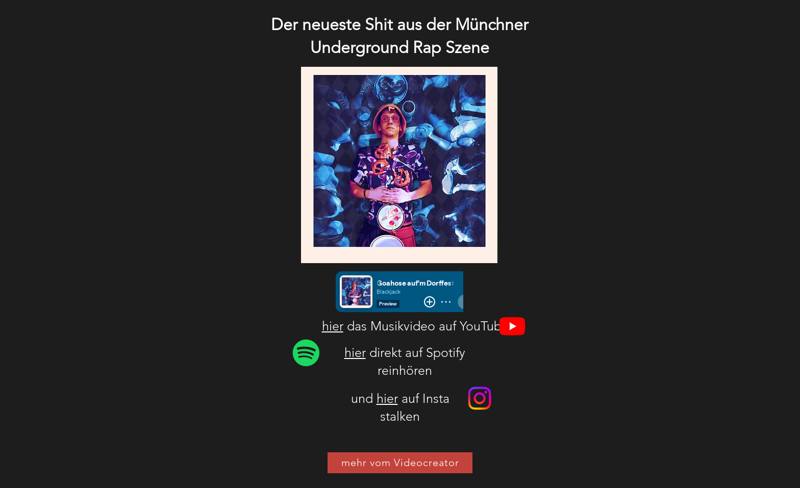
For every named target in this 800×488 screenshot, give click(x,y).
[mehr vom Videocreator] (400, 462)
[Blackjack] (306, 353)
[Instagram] (479, 398)
